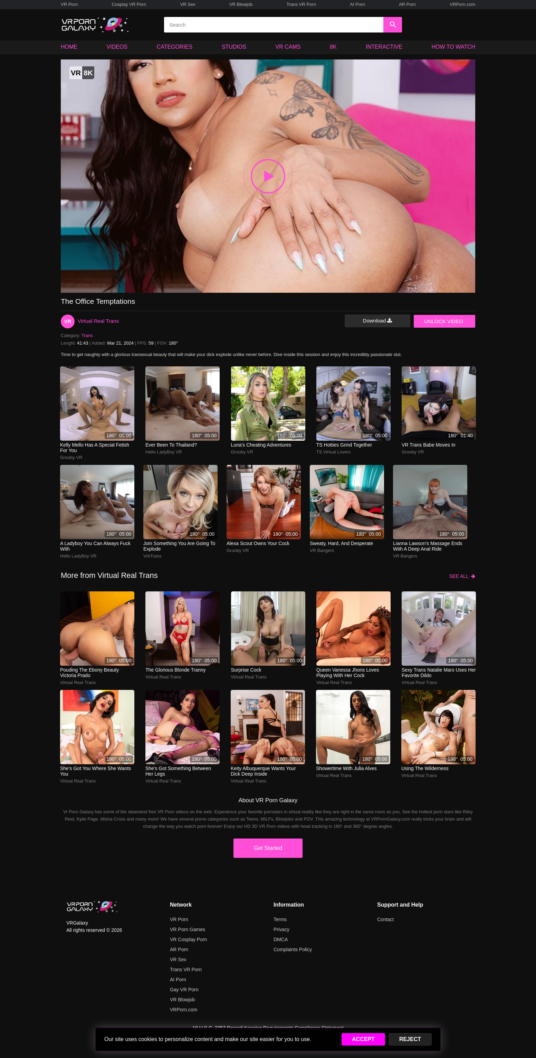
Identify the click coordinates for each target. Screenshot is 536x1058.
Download (377, 321)
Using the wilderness (425, 768)
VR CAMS (288, 47)
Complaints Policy (293, 949)
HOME (69, 47)
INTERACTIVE (384, 47)
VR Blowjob (240, 4)
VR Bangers (322, 550)
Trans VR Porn (301, 4)
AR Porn (407, 4)
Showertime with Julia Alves (346, 768)
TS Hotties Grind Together (344, 445)
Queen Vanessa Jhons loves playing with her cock (347, 672)
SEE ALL (462, 576)
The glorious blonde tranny (175, 670)
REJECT (410, 1039)
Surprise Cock (246, 670)
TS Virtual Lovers (333, 452)
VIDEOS (117, 47)
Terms (280, 919)
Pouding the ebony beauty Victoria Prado (89, 672)
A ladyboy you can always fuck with (95, 546)
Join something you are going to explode (179, 546)
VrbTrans (152, 556)
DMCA (281, 939)
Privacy (281, 929)
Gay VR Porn (184, 989)
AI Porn (357, 4)
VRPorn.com (462, 4)
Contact (385, 919)
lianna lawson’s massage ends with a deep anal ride (427, 546)
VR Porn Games (187, 929)
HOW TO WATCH (454, 47)
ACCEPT (363, 1039)
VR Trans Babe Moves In (429, 445)
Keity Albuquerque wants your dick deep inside (263, 771)
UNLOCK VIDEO (443, 321)
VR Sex (187, 4)
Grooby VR (71, 457)
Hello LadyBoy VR (163, 452)
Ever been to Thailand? (171, 445)
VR (67, 321)
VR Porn (69, 4)
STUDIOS (234, 47)
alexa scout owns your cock (258, 543)
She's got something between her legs (178, 771)
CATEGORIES (175, 47)
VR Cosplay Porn (188, 939)
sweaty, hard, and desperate (341, 543)
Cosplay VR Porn (129, 4)
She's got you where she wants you (95, 771)
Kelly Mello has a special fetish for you (94, 447)
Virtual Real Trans (98, 321)
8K (333, 47)
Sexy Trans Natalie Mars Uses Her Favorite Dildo (439, 672)
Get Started (268, 848)
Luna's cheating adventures (261, 445)
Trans (87, 335)
